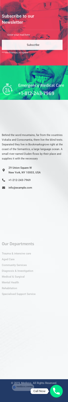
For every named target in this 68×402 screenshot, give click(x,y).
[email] (32, 38)
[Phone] (56, 391)
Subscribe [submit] (33, 48)
